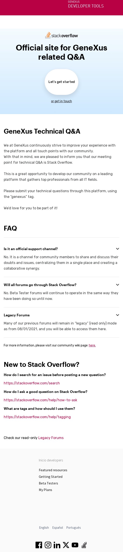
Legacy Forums (51, 438)
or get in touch (61, 101)
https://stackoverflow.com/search (32, 383)
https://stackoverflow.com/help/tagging (37, 417)
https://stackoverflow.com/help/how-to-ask (40, 400)
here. (92, 345)
